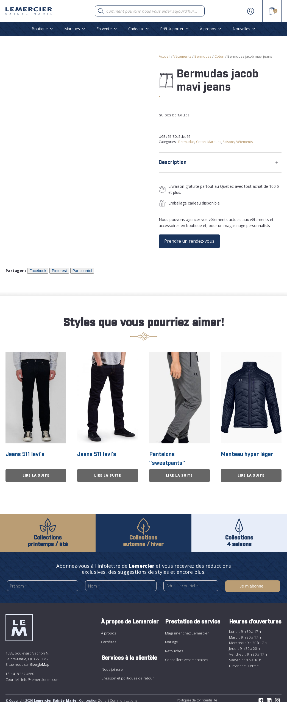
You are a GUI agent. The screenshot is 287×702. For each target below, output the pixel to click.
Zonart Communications (117, 696)
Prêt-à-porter (174, 28)
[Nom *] (121, 582)
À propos (211, 28)
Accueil (164, 56)
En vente (106, 28)
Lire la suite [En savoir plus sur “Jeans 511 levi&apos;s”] (36, 472)
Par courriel (82, 271)
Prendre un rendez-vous (189, 241)
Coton (219, 56)
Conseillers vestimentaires (186, 655)
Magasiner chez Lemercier (187, 629)
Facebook (37, 271)
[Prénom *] (42, 582)
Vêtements (182, 56)
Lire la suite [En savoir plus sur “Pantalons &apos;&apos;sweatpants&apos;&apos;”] (179, 472)
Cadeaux (138, 28)
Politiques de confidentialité (197, 696)
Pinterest (59, 271)
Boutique (42, 28)
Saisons (229, 141)
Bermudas (202, 56)
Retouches (174, 647)
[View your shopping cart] (272, 11)
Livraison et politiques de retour (128, 674)
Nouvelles (244, 28)
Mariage (171, 638)
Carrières (108, 638)
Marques (74, 28)
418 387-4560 (23, 669)
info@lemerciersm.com (40, 675)
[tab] (220, 162)
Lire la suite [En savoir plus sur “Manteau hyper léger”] (251, 472)
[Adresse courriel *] (190, 582)
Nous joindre (112, 665)
